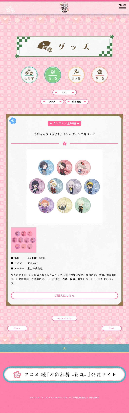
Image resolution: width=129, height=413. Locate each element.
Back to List (64, 318)
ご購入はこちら (64, 295)
